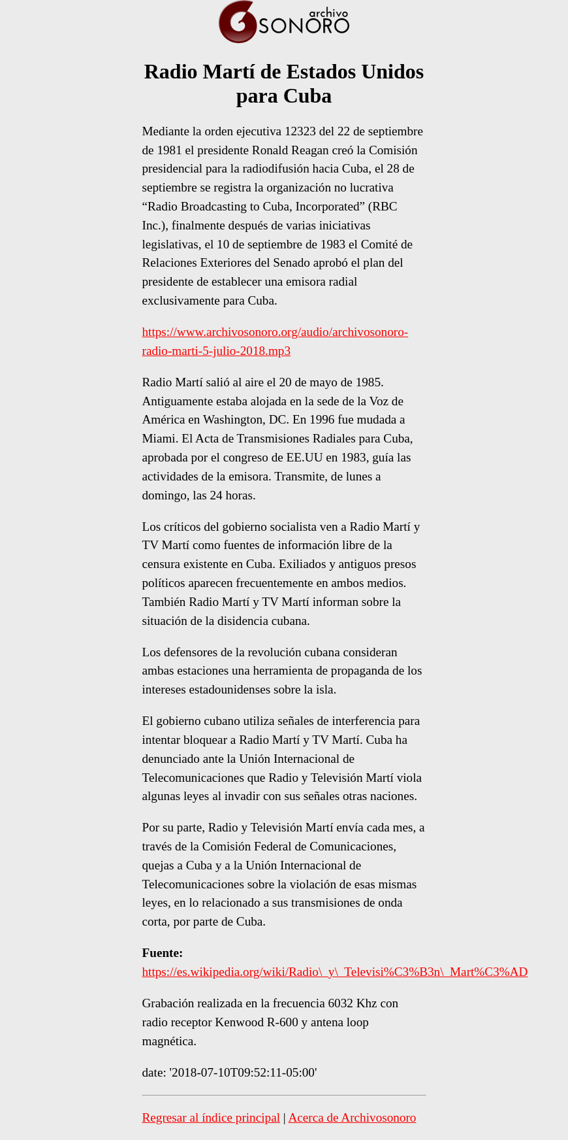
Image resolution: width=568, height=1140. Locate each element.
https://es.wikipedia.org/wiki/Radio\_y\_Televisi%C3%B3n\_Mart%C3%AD (335, 972)
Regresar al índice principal (211, 1117)
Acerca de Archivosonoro (352, 1117)
